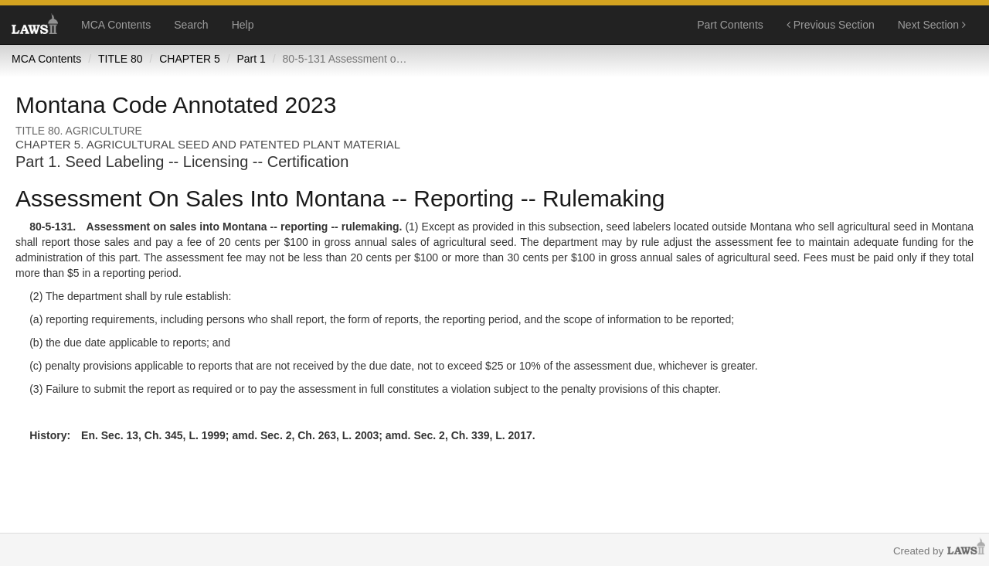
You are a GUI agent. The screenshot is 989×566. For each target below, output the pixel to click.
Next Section (932, 25)
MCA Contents (116, 25)
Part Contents (730, 25)
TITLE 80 (120, 59)
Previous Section (831, 25)
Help (243, 25)
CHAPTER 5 (189, 59)
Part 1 (250, 59)
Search (191, 25)
